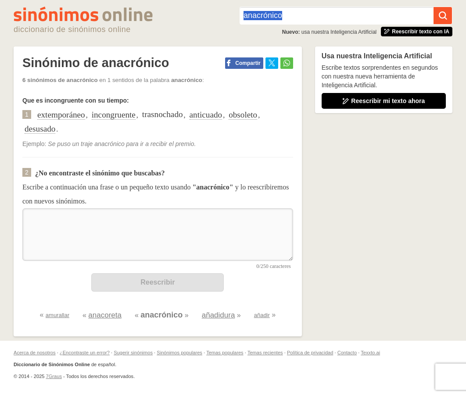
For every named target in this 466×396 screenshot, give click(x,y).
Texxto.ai (370, 352)
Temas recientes (265, 352)
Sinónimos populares (179, 352)
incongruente (114, 114)
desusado (40, 128)
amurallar (57, 315)
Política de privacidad (310, 352)
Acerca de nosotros (35, 352)
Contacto (347, 352)
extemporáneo (61, 114)
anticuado (206, 114)
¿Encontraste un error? (85, 352)
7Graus (54, 376)
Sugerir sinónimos (133, 352)
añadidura (218, 315)
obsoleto (243, 114)
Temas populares (224, 352)
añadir (262, 315)
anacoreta (105, 315)
